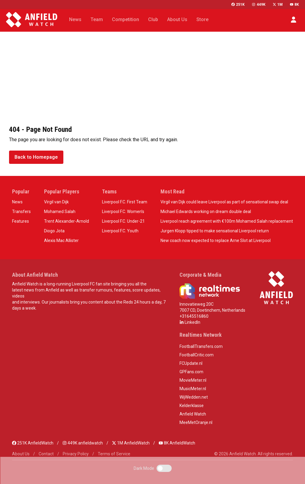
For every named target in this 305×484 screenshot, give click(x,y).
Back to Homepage (36, 157)
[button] (293, 19)
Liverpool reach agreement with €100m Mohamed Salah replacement (226, 221)
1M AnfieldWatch (131, 443)
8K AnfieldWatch (177, 443)
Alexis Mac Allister (61, 240)
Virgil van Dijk (56, 201)
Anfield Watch (193, 414)
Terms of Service (114, 453)
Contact (46, 453)
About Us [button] (177, 19)
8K (294, 4)
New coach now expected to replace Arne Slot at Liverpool (215, 240)
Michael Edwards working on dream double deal (205, 211)
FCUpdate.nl (191, 363)
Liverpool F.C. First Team (124, 201)
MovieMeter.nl (193, 380)
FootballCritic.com (197, 354)
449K (258, 4)
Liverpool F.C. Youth (120, 230)
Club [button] (153, 19)
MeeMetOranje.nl (196, 422)
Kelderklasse (192, 405)
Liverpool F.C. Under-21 (123, 221)
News (17, 201)
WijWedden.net (194, 397)
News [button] (75, 19)
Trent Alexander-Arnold (66, 221)
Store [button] (202, 19)
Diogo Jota (54, 230)
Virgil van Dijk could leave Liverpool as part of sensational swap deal (224, 201)
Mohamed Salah (59, 211)
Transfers (21, 211)
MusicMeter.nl (193, 388)
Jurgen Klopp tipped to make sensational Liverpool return (214, 230)
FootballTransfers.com (201, 346)
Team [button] (97, 19)
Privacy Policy (76, 453)
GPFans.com (191, 371)
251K (238, 4)
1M (278, 4)
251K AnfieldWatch (32, 443)
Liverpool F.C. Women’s (123, 211)
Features (20, 221)
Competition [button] (125, 19)
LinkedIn (190, 322)
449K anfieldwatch (82, 443)
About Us (21, 453)
